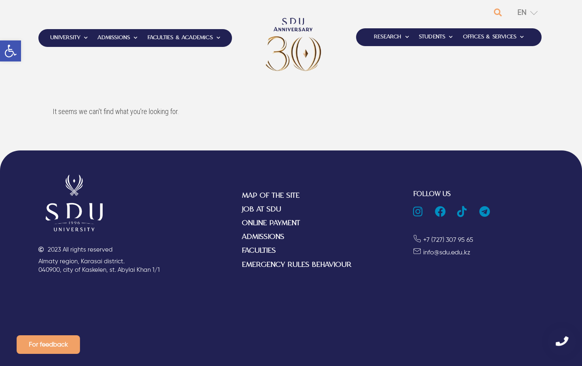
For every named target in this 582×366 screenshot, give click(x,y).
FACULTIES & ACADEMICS (184, 38)
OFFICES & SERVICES (493, 37)
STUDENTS (436, 37)
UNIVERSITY (69, 38)
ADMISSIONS (117, 38)
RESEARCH (391, 37)
